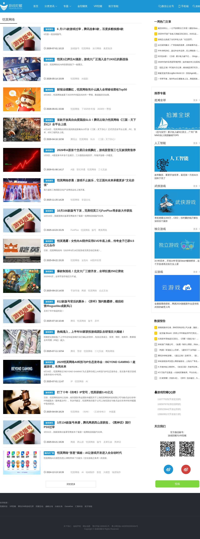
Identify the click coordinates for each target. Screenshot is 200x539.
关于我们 (67, 526)
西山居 (80, 442)
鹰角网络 (102, 230)
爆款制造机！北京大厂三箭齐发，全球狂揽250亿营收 (84, 272)
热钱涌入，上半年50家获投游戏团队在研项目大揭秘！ (84, 332)
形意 (99, 472)
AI (87, 381)
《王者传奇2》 (99, 411)
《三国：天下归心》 (107, 139)
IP (72, 381)
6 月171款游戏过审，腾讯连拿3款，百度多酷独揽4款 (83, 29)
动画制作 (90, 472)
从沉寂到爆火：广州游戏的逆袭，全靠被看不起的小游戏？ (179, 45)
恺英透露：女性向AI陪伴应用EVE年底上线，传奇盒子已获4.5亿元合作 (89, 243)
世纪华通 (81, 169)
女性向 (85, 260)
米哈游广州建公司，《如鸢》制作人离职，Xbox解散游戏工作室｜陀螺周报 (179, 344)
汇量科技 (79, 506)
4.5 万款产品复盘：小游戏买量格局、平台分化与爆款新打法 (179, 372)
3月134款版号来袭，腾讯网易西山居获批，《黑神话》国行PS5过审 (87, 425)
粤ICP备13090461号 (100, 526)
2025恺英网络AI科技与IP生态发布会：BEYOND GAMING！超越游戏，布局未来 (89, 364)
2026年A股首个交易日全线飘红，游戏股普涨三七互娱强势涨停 (90, 150)
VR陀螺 (13, 506)
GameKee (69, 506)
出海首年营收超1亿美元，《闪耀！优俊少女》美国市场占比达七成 (179, 339)
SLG (92, 139)
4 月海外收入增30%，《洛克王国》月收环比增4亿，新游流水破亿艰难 (179, 367)
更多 (196, 100)
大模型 (106, 472)
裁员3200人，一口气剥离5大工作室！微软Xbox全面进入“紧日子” (179, 28)
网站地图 (86, 526)
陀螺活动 (39, 506)
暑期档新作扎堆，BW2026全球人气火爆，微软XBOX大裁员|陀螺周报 (179, 327)
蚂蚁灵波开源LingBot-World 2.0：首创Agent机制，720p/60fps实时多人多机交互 (179, 73)
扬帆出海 (49, 506)
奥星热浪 (107, 48)
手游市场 (75, 290)
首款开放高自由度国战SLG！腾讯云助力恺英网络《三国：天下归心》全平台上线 (90, 122)
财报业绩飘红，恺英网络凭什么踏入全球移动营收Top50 (85, 90)
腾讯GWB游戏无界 (26, 506)
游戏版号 (75, 48)
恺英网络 (86, 48)
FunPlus (75, 230)
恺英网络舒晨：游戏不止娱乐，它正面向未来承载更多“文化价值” (89, 182)
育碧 (79, 351)
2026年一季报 (104, 109)
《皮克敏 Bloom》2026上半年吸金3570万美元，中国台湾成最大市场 (179, 333)
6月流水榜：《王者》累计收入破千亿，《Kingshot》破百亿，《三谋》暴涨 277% (179, 56)
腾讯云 (74, 139)
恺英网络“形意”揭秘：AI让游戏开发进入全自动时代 (83, 453)
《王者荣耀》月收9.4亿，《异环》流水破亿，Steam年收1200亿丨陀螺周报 (179, 378)
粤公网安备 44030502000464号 (125, 526)
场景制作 (116, 472)
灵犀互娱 (107, 442)
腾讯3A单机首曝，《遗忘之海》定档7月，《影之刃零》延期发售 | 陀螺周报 (179, 356)
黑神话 (117, 442)
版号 (94, 230)
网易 (84, 290)
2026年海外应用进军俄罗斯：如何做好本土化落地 (179, 62)
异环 (97, 321)
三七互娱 (102, 169)
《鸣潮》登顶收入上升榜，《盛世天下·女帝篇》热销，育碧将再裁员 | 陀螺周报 (179, 350)
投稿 (177, 484)
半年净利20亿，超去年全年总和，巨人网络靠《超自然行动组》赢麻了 (179, 51)
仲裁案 (112, 411)
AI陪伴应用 (95, 260)
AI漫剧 (85, 78)
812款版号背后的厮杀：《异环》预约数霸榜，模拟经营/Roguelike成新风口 (84, 304)
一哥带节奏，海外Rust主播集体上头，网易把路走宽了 (179, 79)
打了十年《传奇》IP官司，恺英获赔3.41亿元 (78, 393)
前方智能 (88, 506)
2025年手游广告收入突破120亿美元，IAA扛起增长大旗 (179, 34)
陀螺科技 (4, 506)
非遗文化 (86, 199)
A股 (72, 169)
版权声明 (77, 526)
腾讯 (73, 321)
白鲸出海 (58, 506)
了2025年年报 (88, 109)
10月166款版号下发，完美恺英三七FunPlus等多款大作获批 (88, 211)
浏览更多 (71, 484)
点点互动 (103, 290)
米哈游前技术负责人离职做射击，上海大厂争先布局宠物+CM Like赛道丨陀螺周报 (179, 361)
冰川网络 (96, 48)
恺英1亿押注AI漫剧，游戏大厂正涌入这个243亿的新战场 (86, 60)
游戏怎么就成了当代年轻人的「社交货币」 (176, 39)
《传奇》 (86, 411)
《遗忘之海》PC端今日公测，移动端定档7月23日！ (179, 67)
